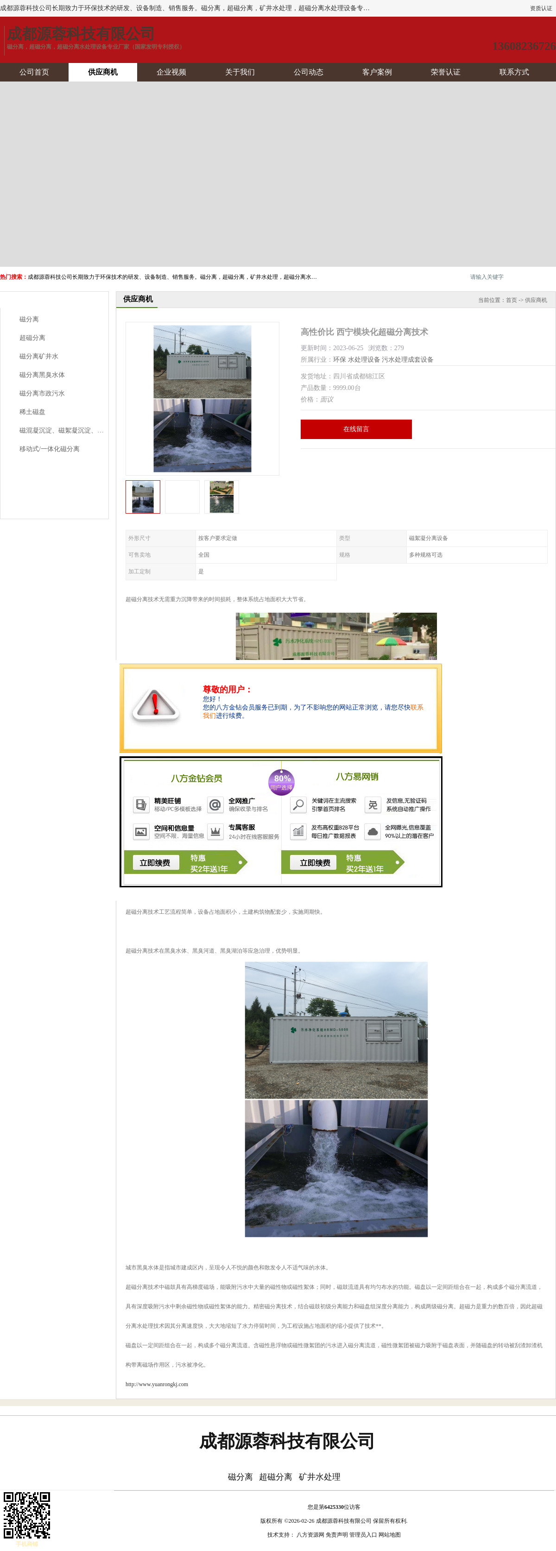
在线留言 (356, 429)
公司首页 (34, 72)
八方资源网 (310, 1535)
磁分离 (29, 319)
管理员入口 (363, 1535)
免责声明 (337, 1535)
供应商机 (103, 72)
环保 (339, 359)
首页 (511, 300)
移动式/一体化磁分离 (49, 449)
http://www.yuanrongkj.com (157, 1384)
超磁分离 (32, 337)
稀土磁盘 (32, 411)
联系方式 (514, 72)
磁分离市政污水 (42, 393)
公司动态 (308, 72)
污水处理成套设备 (408, 359)
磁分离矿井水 (38, 356)
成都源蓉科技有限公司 (344, 1521)
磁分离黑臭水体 (42, 374)
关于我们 (240, 72)
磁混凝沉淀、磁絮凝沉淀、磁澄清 (68, 430)
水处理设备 (364, 359)
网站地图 (390, 1535)
